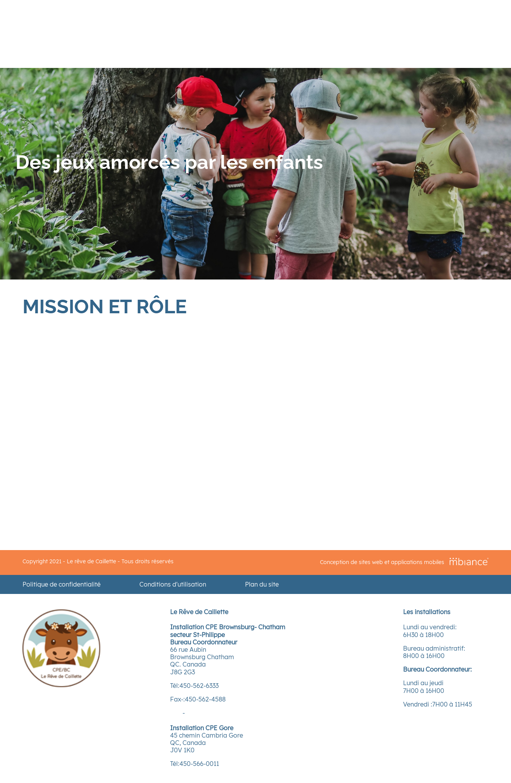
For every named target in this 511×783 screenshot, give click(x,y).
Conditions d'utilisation (172, 584)
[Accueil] (61, 685)
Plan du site (262, 584)
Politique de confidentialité (62, 584)
